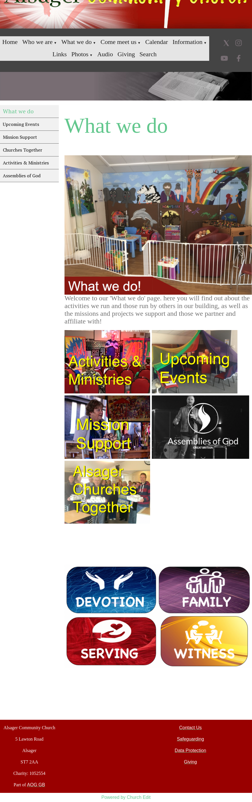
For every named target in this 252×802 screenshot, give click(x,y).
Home (10, 41)
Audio (105, 54)
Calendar (156, 41)
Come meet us (118, 41)
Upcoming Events (21, 124)
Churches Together (22, 150)
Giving (126, 54)
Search (148, 54)
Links (60, 54)
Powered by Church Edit (126, 797)
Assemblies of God (22, 175)
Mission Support (20, 137)
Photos (79, 54)
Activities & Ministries (26, 163)
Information (187, 41)
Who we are (37, 41)
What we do (76, 41)
